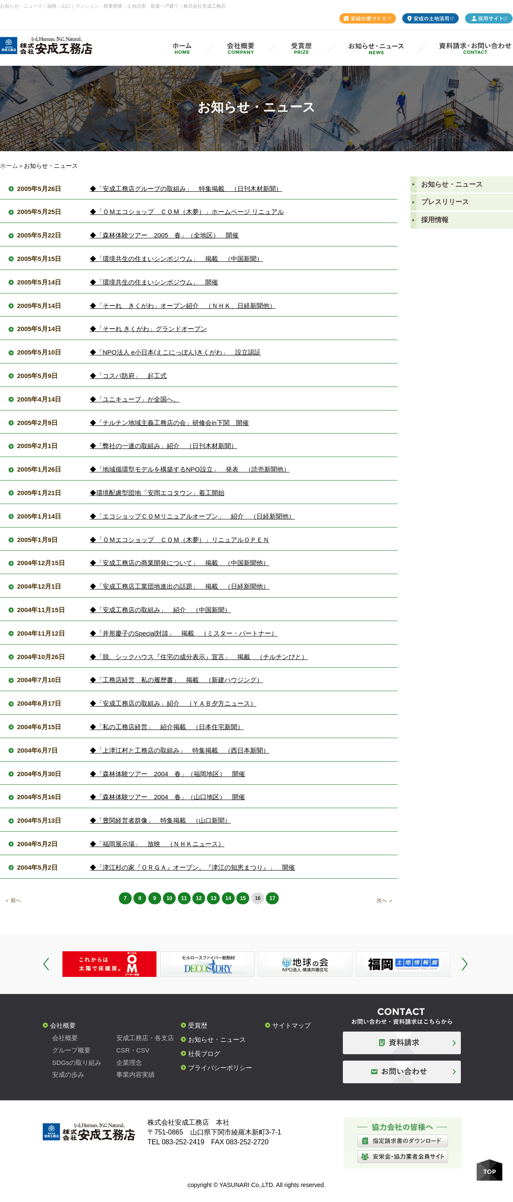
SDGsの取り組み (76, 1062)
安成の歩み (68, 1074)
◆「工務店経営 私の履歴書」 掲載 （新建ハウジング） (176, 679)
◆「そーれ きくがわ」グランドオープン (148, 328)
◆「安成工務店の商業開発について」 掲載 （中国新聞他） (179, 562)
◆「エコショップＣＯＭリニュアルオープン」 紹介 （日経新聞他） (192, 516)
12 (198, 898)
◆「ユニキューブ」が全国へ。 (135, 399)
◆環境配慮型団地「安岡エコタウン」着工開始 (157, 492)
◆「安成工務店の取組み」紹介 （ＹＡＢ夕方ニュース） (173, 703)
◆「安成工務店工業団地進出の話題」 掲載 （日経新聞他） (179, 586)
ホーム (9, 165)
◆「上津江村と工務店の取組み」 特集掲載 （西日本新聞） (179, 750)
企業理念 (129, 1062)
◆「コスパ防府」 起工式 (128, 375)
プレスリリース (445, 201)
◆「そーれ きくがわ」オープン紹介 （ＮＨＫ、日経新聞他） (183, 305)
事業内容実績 (135, 1074)
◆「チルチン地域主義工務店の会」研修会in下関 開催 (169, 422)
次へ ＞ (385, 900)
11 (184, 898)
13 (213, 898)
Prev (46, 964)
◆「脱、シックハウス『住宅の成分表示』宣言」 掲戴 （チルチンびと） (199, 656)
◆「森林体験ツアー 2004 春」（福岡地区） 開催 (167, 773)
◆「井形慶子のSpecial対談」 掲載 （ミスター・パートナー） (183, 633)
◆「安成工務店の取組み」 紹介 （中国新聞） (160, 609)
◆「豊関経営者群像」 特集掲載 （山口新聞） (160, 820)
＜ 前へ (12, 900)
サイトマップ (291, 1025)
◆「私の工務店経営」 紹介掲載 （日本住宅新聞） (167, 726)
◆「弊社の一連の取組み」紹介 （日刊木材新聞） (163, 445)
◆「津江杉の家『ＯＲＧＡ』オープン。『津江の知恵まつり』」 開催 (192, 867)
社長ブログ (204, 1053)
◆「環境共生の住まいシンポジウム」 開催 (154, 282)
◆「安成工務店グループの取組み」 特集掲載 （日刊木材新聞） (186, 188)
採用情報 (434, 219)
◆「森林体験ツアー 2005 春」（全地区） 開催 (164, 235)
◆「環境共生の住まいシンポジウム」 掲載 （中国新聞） (176, 258)
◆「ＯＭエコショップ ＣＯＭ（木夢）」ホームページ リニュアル (187, 211)
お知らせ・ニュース (452, 184)
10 (169, 898)
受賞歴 (197, 1025)
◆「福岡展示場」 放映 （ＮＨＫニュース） (157, 843)
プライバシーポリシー (220, 1067)
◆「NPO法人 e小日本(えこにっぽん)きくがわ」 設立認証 (175, 352)
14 (228, 898)
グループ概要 (71, 1050)
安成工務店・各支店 (145, 1037)
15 (243, 898)
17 (272, 898)
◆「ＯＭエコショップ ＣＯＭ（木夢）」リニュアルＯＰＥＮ (179, 539)
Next (465, 964)
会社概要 (63, 1025)
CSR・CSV (133, 1050)
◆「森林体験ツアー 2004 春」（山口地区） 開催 (167, 796)
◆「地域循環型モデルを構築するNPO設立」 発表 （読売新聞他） (190, 469)
